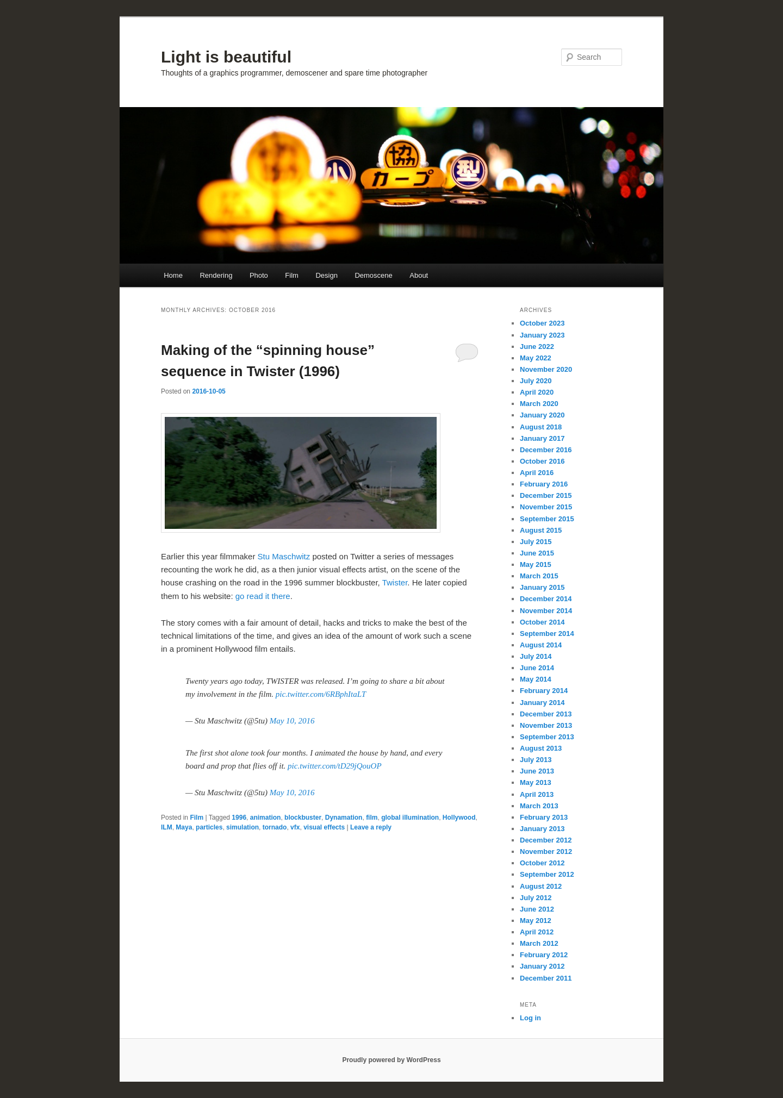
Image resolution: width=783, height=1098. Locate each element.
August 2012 (541, 886)
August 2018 (541, 427)
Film (292, 275)
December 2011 (545, 978)
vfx (295, 827)
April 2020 (537, 392)
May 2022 (535, 358)
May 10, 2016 (292, 720)
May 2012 (535, 920)
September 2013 (547, 737)
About (418, 275)
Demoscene (373, 275)
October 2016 (542, 461)
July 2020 (536, 381)
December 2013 (545, 714)
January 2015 (542, 587)
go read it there (262, 596)
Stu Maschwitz (284, 556)
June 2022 (537, 346)
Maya (184, 827)
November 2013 (546, 725)
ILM (166, 827)
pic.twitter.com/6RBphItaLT (321, 694)
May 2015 (535, 564)
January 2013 (542, 829)
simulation (242, 827)
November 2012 (546, 851)
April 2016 (537, 473)
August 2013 (541, 748)
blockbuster (302, 817)
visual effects (324, 827)
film (371, 817)
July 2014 (536, 656)
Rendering (216, 275)
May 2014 (535, 679)
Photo (259, 275)
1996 (239, 817)
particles (209, 827)
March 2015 (539, 576)
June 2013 (537, 771)
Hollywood (459, 817)
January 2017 (542, 438)
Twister (395, 582)
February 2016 (544, 484)
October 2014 (542, 622)
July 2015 (536, 542)
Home (173, 275)
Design (326, 275)
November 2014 (546, 611)
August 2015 (541, 530)
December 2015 (545, 495)
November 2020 (546, 369)
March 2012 (539, 943)
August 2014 (541, 645)
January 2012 (542, 966)
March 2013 (539, 806)
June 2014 (537, 668)
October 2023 (542, 323)
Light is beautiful (226, 57)
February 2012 (544, 955)
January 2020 (542, 415)
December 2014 (545, 599)
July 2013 (536, 760)
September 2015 (547, 519)
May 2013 (535, 782)
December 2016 (545, 450)
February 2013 (544, 817)
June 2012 (537, 909)
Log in (530, 1018)
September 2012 (547, 874)
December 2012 (545, 840)
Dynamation (344, 817)
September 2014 (547, 633)
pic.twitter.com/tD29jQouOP (335, 766)
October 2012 (542, 863)
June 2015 (537, 553)
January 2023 (542, 335)
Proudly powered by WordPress (391, 1060)
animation (265, 817)
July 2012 (536, 898)
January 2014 (542, 702)
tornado (275, 827)
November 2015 (546, 507)
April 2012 (537, 932)
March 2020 (539, 404)
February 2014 (544, 691)
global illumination (410, 817)
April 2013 (537, 794)
